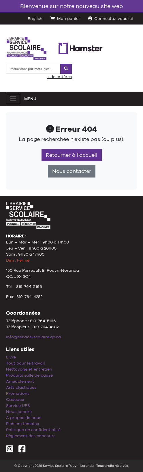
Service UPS (18, 405)
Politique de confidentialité (33, 429)
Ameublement (20, 381)
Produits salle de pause (29, 375)
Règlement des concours (30, 435)
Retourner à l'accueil (71, 155)
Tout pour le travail (25, 363)
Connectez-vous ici (110, 18)
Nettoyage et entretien (29, 369)
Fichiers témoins (22, 423)
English (35, 18)
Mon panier (65, 18)
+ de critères (59, 76)
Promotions (17, 393)
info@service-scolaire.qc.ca (33, 337)
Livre (11, 357)
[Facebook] (22, 450)
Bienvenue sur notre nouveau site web (71, 6)
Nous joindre (19, 411)
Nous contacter (71, 171)
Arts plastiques (21, 387)
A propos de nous (23, 417)
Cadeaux (15, 399)
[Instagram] (9, 450)
